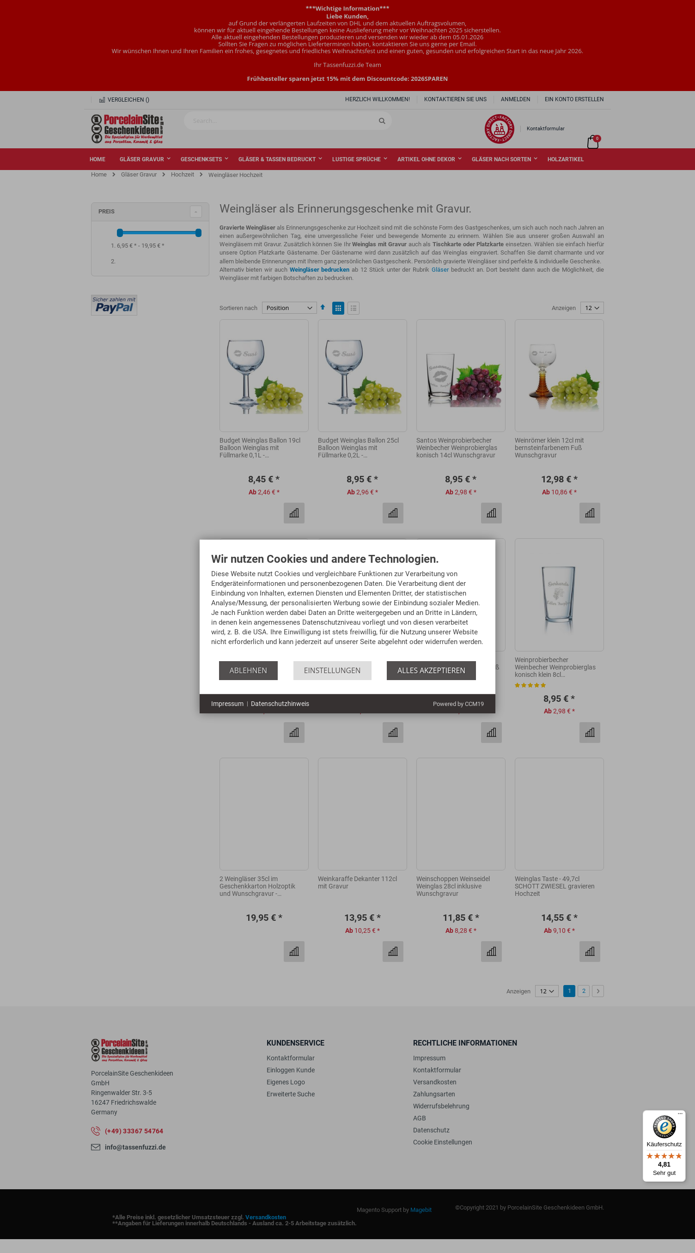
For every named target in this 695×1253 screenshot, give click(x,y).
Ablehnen (248, 670)
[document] (347, 607)
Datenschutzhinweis (280, 703)
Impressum (227, 703)
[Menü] (680, 1115)
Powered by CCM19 (458, 703)
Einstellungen (332, 670)
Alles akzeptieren (431, 670)
